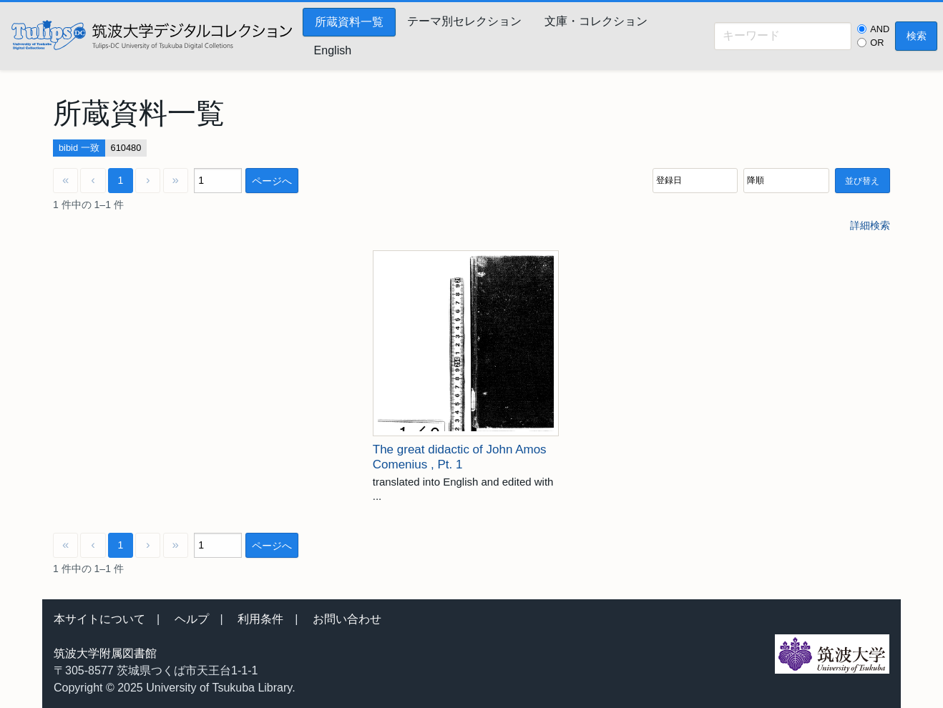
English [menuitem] (332, 50)
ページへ (272, 181)
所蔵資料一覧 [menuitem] (349, 22)
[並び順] (695, 180)
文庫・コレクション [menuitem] (596, 21)
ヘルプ (192, 619)
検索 (917, 35)
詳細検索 (870, 225)
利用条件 (260, 619)
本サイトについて (99, 619)
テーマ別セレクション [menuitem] (464, 21)
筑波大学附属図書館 (105, 653)
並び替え (862, 181)
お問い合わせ (347, 619)
